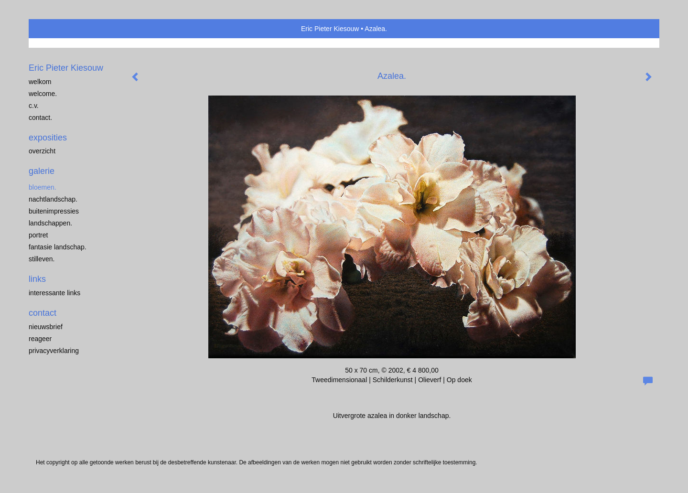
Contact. (40, 117)
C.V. (34, 105)
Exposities (48, 137)
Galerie (41, 171)
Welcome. (43, 93)
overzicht (42, 151)
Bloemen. (42, 187)
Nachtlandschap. (53, 199)
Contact (42, 313)
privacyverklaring (54, 350)
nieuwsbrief (46, 327)
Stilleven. (41, 259)
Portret (38, 235)
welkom (40, 82)
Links (37, 279)
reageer (40, 339)
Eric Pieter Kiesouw (330, 28)
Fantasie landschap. (57, 247)
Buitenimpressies (54, 211)
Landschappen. (50, 223)
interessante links (54, 293)
